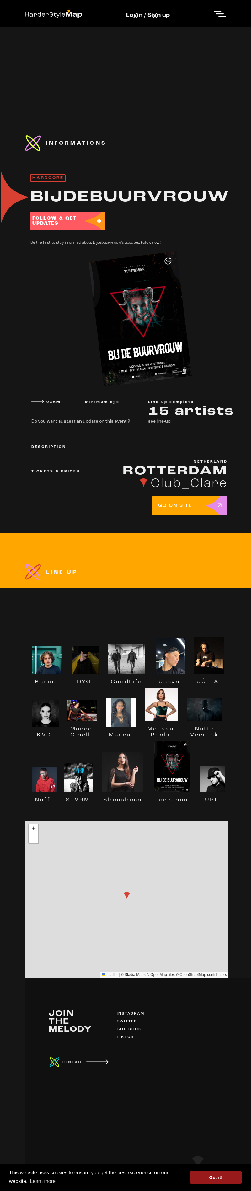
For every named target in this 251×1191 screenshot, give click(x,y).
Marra (121, 732)
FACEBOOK (129, 1029)
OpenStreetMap (192, 975)
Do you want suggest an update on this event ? (80, 421)
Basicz (47, 679)
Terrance (172, 797)
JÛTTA (209, 679)
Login (134, 15)
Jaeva (170, 679)
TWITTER (127, 1021)
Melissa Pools (161, 729)
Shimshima (122, 797)
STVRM (78, 797)
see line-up (159, 421)
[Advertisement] (125, 71)
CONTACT (73, 1062)
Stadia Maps (135, 975)
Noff (44, 797)
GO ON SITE (175, 505)
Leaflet (110, 975)
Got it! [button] (215, 1177)
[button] (127, 895)
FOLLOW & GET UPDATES (54, 221)
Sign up (158, 15)
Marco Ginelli (82, 729)
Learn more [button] (43, 1181)
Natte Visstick (204, 729)
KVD (45, 732)
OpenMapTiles (162, 975)
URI (212, 797)
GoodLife (126, 679)
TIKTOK (125, 1037)
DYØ (85, 679)
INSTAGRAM (130, 1014)
